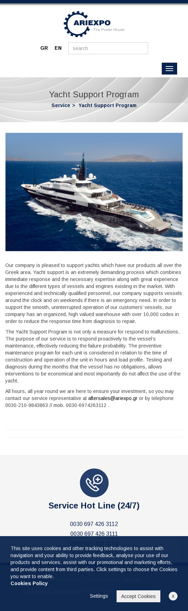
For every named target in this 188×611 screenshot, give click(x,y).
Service (60, 105)
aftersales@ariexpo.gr (113, 398)
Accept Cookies (138, 596)
